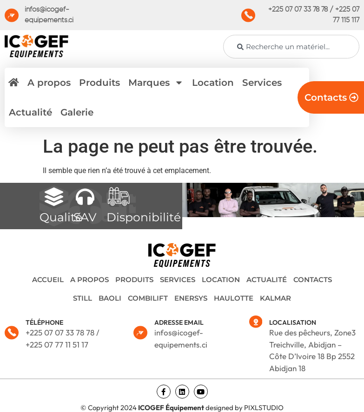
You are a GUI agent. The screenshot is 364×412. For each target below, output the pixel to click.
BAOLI (110, 298)
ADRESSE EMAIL (179, 322)
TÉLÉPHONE (44, 322)
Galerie (76, 112)
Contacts (312, 279)
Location (213, 82)
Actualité (30, 112)
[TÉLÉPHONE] (12, 333)
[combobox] (291, 46)
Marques (156, 82)
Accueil (48, 279)
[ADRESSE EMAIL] (140, 333)
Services (262, 82)
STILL (82, 298)
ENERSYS (190, 298)
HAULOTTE (233, 298)
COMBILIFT (148, 298)
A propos (49, 82)
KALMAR (275, 298)
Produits (99, 82)
